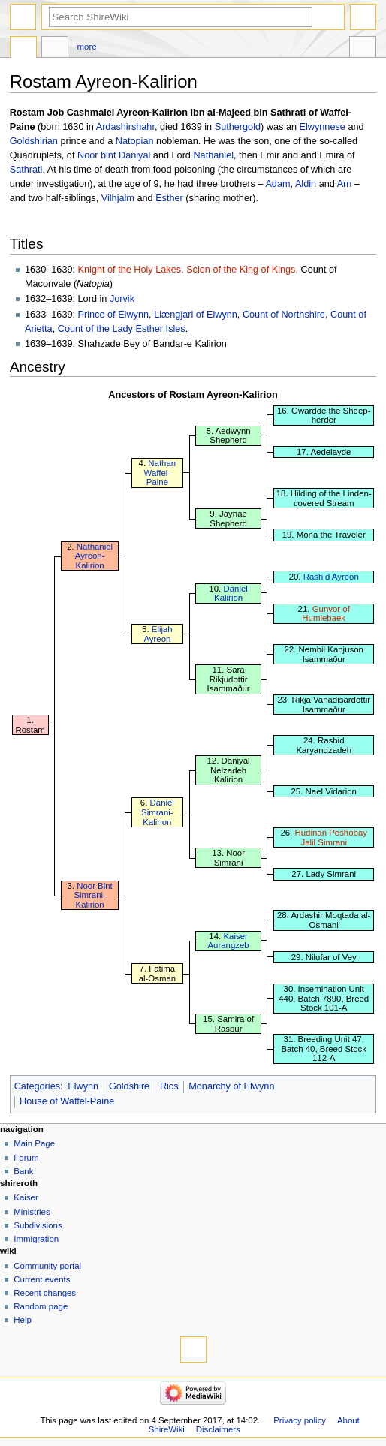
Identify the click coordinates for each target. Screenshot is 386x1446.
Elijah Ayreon (157, 634)
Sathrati (26, 169)
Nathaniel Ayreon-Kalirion (94, 556)
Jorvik (122, 299)
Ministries (32, 1211)
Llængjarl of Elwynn (195, 314)
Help (23, 1319)
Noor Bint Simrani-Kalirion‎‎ (93, 895)
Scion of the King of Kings (240, 269)
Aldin (305, 184)
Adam (277, 184)
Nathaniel (213, 155)
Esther (169, 198)
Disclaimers (218, 1429)
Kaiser (26, 1197)
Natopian (135, 141)
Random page (41, 1306)
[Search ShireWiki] (180, 17)
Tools (362, 49)
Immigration (36, 1238)
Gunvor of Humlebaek (326, 613)
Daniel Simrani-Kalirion (157, 812)
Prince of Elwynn (113, 314)
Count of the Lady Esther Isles (121, 329)
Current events (42, 1279)
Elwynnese (322, 127)
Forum (26, 1157)
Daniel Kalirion (231, 593)
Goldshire (129, 1086)
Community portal (47, 1265)
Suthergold (238, 127)
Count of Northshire (284, 314)
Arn (344, 184)
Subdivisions (38, 1225)
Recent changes (45, 1292)
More (87, 46)
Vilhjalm (117, 198)
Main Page (34, 1143)
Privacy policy (299, 1420)
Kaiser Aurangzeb (228, 941)
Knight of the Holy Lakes (130, 269)
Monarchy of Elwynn (231, 1086)
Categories (37, 1086)
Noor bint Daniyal (113, 155)
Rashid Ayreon (331, 576)
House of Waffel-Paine (67, 1101)
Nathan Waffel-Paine (160, 473)
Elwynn (83, 1086)
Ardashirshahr (125, 127)
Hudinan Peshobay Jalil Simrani (330, 837)
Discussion (55, 49)
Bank (23, 1171)
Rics (169, 1086)
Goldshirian (34, 141)
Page (23, 49)
